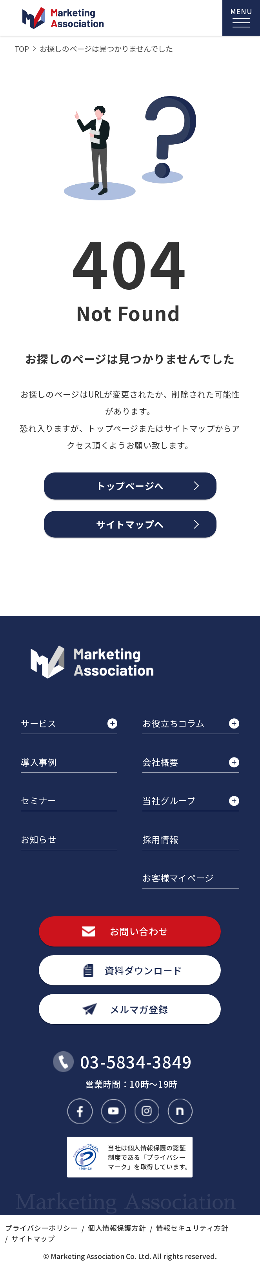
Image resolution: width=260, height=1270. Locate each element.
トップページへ (130, 485)
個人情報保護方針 (117, 1228)
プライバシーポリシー (41, 1228)
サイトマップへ (130, 524)
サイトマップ (33, 1238)
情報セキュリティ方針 (192, 1228)
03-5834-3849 (136, 1061)
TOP (22, 48)
